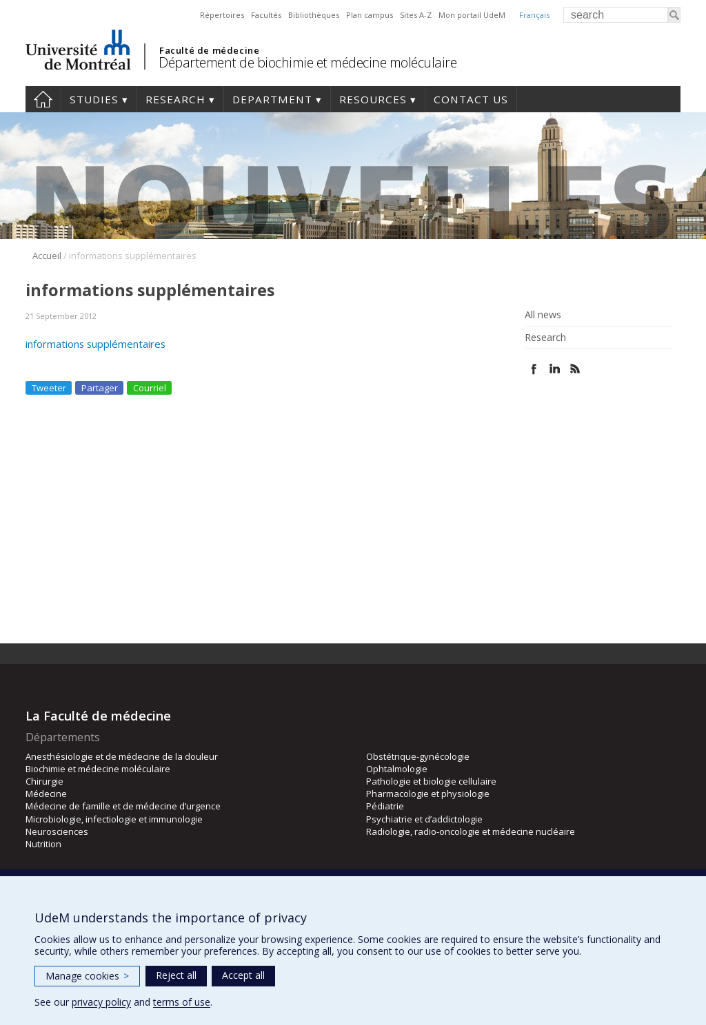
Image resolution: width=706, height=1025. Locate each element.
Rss (575, 368)
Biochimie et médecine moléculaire (98, 769)
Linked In (554, 368)
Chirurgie (44, 781)
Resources (373, 99)
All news (543, 314)
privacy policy (101, 1001)
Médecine (46, 793)
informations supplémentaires (95, 344)
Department (272, 99)
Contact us (471, 99)
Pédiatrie (385, 806)
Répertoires (222, 15)
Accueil (46, 255)
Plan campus (369, 15)
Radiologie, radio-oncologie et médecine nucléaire (470, 831)
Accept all (243, 975)
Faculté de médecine (209, 50)
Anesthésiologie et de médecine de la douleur (122, 756)
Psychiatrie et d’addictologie (424, 819)
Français (534, 15)
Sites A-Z (416, 15)
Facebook (534, 368)
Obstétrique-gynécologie (418, 756)
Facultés (266, 15)
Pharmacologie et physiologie (428, 793)
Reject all (176, 975)
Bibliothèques (313, 15)
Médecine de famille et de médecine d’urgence (123, 806)
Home (43, 99)
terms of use (181, 1001)
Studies (94, 99)
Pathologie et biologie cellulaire (431, 781)
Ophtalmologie (396, 769)
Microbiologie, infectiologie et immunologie (114, 819)
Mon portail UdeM (471, 15)
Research (175, 99)
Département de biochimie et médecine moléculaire (307, 62)
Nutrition (43, 844)
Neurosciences (57, 831)
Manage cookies (87, 975)
